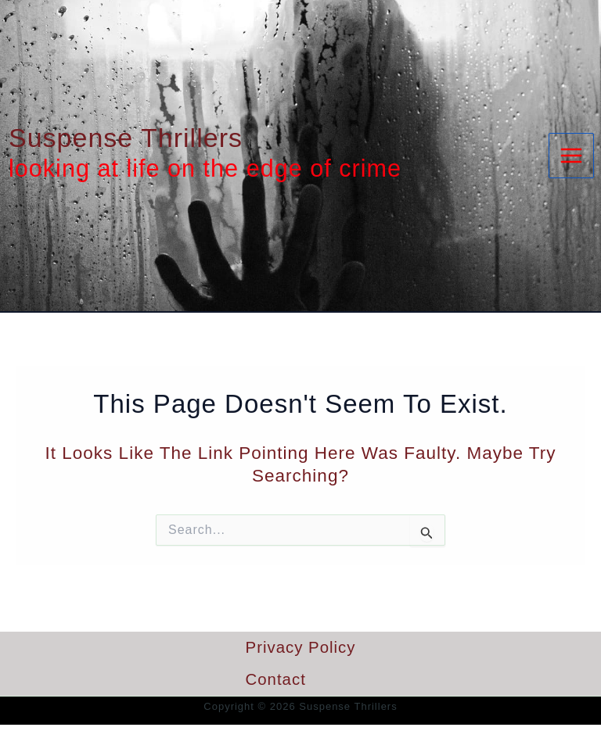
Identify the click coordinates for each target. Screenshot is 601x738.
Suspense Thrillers (126, 137)
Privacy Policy (301, 647)
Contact (276, 679)
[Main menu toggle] (571, 155)
